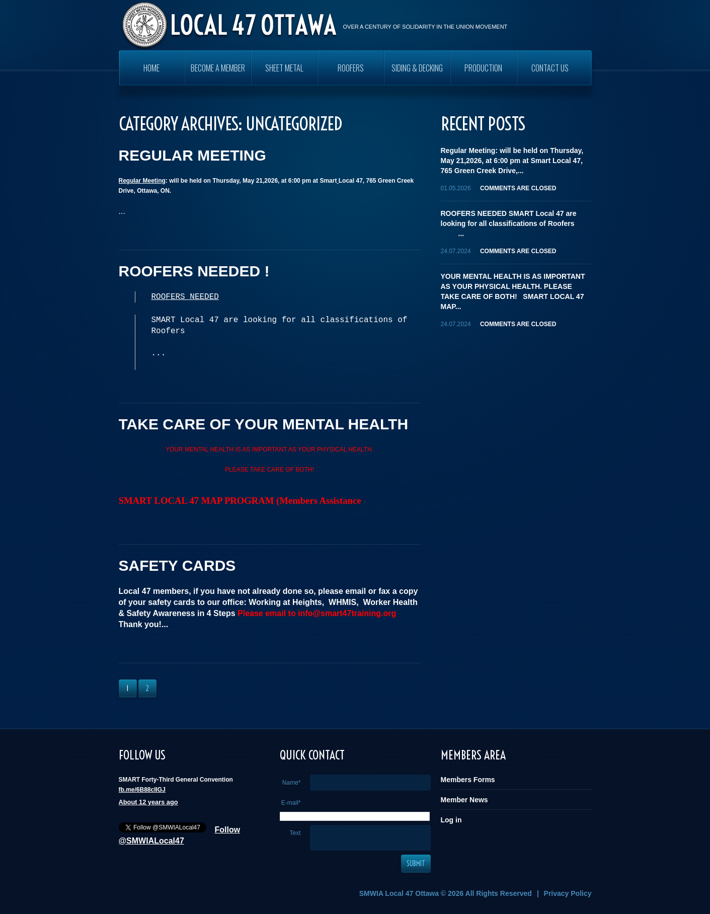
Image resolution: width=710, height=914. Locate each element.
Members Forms (468, 780)
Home (151, 68)
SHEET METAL (284, 68)
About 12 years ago (148, 802)
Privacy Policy (568, 893)
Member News (464, 800)
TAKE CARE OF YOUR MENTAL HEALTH (264, 424)
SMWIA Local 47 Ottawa (399, 893)
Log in (451, 820)
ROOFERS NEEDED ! (194, 271)
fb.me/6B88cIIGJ (142, 789)
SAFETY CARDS (177, 565)
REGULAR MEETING (192, 155)
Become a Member (218, 68)
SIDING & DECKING (417, 68)
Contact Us (550, 68)
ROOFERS (351, 68)
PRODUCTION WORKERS (483, 74)
